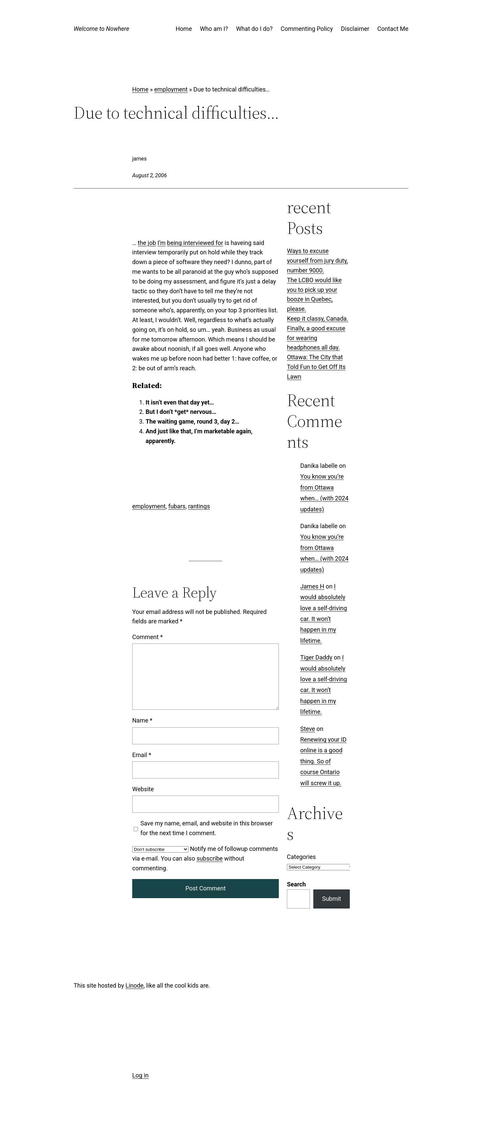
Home (140, 89)
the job (147, 242)
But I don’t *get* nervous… (181, 411)
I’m (161, 242)
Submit (331, 898)
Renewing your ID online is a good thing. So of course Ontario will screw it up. (323, 761)
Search (296, 884)
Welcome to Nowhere (101, 28)
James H (312, 586)
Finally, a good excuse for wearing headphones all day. (316, 338)
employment (171, 89)
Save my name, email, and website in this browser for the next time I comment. (207, 828)
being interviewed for (195, 242)
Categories (301, 856)
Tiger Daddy (316, 657)
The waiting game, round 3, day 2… (192, 421)
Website (143, 789)
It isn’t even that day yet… (180, 402)
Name (142, 720)
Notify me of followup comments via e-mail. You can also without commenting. (205, 858)
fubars (176, 506)
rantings (199, 506)
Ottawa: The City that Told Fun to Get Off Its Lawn (316, 367)
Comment (147, 637)
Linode (135, 985)
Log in (140, 1075)
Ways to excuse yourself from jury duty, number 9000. (317, 260)
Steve (307, 728)
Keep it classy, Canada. (317, 318)
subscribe (209, 858)
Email (141, 754)
